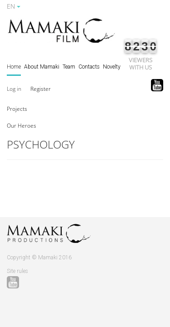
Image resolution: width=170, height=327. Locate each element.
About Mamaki (41, 67)
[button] (17, 108)
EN (13, 6)
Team (69, 67)
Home (14, 67)
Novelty (112, 67)
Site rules (17, 271)
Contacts (89, 67)
